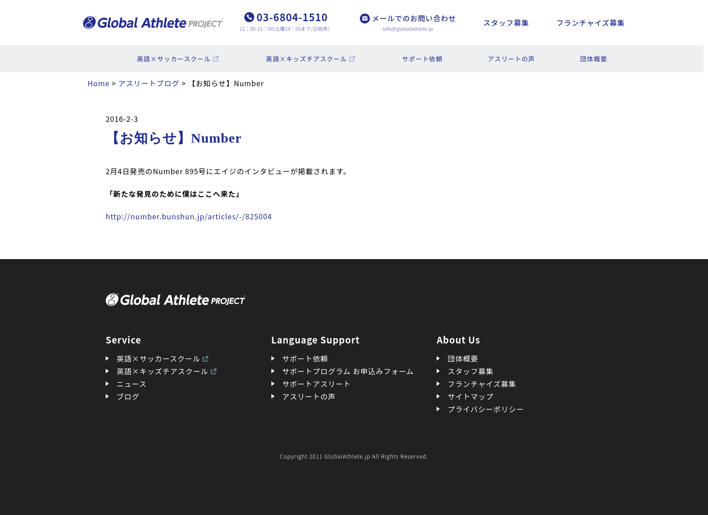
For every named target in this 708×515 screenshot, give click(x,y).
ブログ (128, 396)
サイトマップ (470, 396)
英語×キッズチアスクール (306, 58)
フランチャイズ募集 (590, 22)
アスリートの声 (511, 58)
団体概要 (593, 58)
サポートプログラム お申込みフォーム (348, 371)
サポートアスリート (316, 383)
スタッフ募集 (506, 22)
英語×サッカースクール (174, 58)
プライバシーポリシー (485, 409)
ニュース (131, 383)
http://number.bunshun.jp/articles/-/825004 (189, 216)
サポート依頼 (422, 58)
